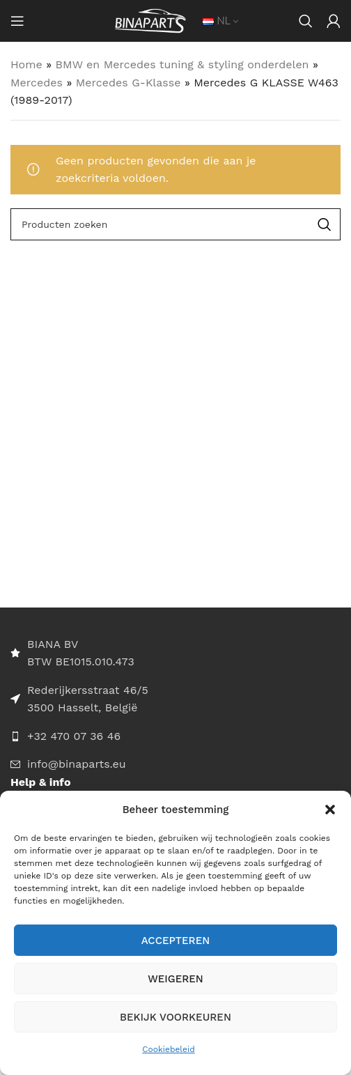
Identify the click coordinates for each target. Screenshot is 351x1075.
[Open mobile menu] (17, 21)
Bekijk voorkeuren (175, 1017)
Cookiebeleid (168, 1049)
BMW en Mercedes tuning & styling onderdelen (182, 64)
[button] (330, 810)
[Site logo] (151, 19)
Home (26, 64)
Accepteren (175, 940)
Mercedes (36, 82)
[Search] (306, 21)
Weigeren (175, 979)
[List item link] (175, 736)
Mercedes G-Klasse (128, 82)
